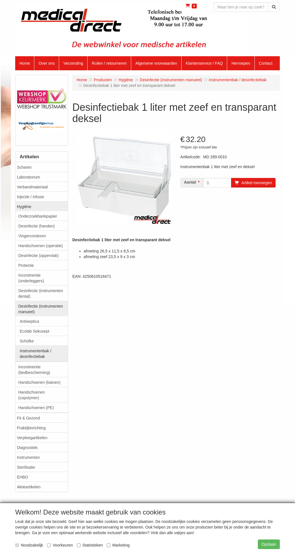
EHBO (22, 477)
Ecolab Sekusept (34, 331)
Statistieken (90, 545)
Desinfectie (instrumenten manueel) (40, 309)
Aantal (190, 182)
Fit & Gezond (28, 418)
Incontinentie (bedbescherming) (34, 370)
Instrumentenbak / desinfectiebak (35, 354)
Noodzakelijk (29, 545)
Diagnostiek (27, 447)
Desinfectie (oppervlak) (38, 255)
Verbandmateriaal (32, 187)
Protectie (26, 265)
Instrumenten (28, 457)
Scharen (24, 167)
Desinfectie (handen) (36, 226)
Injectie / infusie (30, 197)
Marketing (118, 545)
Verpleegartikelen (32, 437)
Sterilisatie (26, 467)
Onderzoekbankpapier (37, 216)
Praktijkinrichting (31, 428)
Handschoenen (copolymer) (31, 395)
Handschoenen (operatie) (40, 245)
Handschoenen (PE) (36, 407)
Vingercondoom (32, 236)
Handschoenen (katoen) (39, 382)
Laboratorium (28, 177)
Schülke (27, 341)
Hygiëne (24, 206)
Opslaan (269, 544)
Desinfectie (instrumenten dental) (40, 293)
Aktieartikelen (29, 487)
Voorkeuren (60, 545)
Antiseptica (29, 321)
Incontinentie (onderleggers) (31, 278)
